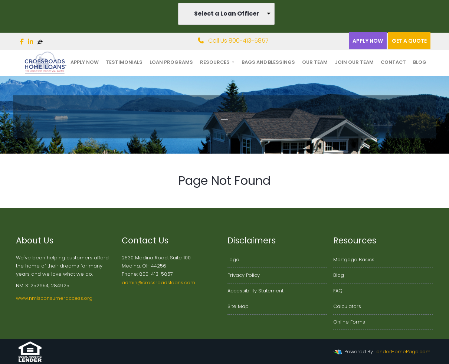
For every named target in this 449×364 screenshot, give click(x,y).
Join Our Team (354, 62)
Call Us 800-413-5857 (233, 40)
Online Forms (349, 321)
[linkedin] (30, 41)
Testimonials (124, 62)
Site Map (238, 306)
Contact (393, 62)
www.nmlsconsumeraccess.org (54, 298)
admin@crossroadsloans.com (158, 282)
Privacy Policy (243, 275)
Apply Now (368, 41)
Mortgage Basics (353, 259)
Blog (419, 62)
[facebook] (22, 41)
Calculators (347, 306)
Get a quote (409, 41)
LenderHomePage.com (402, 351)
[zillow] (40, 41)
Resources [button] (215, 62)
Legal (233, 259)
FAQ (338, 290)
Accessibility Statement (255, 290)
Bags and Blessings (268, 62)
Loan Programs (171, 62)
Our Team (315, 62)
